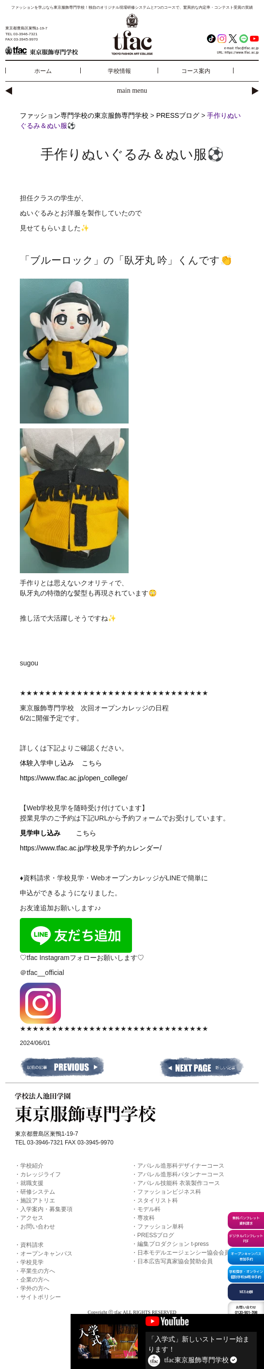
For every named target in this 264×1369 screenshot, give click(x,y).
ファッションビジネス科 (169, 1191)
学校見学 (32, 1262)
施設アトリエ (37, 1200)
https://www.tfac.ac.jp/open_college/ (74, 778)
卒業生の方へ (37, 1271)
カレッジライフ (40, 1174)
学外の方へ (34, 1288)
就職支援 (32, 1183)
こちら (92, 763)
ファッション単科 (160, 1226)
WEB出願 (246, 1291)
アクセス (32, 1217)
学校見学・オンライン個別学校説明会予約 (246, 1274)
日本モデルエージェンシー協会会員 (183, 1252)
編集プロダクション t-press (173, 1244)
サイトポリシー (40, 1297)
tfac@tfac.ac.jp (247, 48)
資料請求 (32, 1245)
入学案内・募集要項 (46, 1209)
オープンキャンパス (46, 1253)
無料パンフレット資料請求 (246, 1220)
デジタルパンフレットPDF (246, 1238)
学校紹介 (32, 1165)
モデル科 (149, 1209)
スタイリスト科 (157, 1200)
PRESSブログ (156, 1235)
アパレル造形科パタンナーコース (180, 1174)
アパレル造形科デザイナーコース (180, 1165)
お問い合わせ (37, 1226)
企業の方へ (34, 1279)
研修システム (37, 1191)
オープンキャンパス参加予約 (246, 1256)
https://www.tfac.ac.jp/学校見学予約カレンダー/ (90, 848)
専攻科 (146, 1217)
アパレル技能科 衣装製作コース (178, 1183)
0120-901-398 (246, 1310)
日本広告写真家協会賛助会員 (175, 1261)
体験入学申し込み (51, 763)
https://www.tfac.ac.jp (242, 52)
